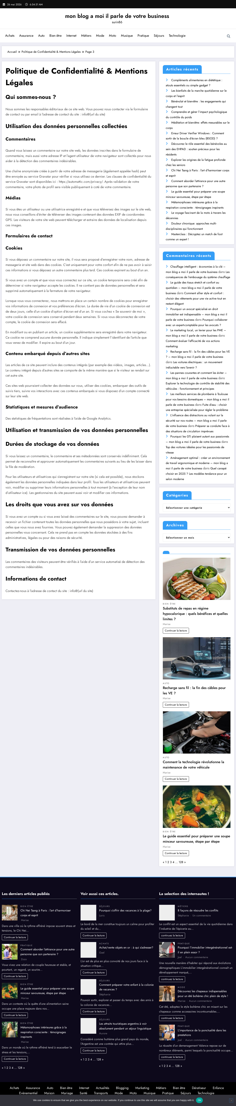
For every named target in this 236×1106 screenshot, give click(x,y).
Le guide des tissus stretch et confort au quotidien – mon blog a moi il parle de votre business (194, 287)
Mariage (67, 1093)
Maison (49, 1093)
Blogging (122, 1088)
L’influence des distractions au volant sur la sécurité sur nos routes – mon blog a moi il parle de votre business (196, 420)
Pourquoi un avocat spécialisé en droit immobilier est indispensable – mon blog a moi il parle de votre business (196, 314)
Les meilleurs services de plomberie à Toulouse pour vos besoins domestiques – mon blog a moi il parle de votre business (197, 399)
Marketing (142, 1088)
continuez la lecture (172, 935)
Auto (41, 35)
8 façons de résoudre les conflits (198, 910)
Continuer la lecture (176, 630)
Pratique (143, 35)
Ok (199, 1100)
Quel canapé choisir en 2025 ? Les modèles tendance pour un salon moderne (196, 473)
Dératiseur (199, 1088)
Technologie (177, 35)
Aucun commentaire (196, 957)
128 (181, 862)
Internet (71, 35)
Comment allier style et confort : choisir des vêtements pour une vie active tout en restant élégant (196, 298)
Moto (112, 35)
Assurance (26, 35)
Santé (83, 1093)
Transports (101, 1093)
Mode (100, 35)
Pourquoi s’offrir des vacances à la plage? (125, 910)
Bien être (55, 35)
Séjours (159, 35)
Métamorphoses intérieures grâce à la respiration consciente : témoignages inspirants (43, 1032)
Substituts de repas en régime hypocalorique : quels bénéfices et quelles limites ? (195, 614)
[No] (231, 1100)
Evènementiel (28, 1093)
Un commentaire (201, 915)
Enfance (218, 1088)
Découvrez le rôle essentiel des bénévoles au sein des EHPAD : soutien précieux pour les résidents (196, 149)
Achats (9, 35)
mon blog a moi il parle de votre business (117, 16)
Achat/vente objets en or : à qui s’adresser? (126, 947)
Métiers (86, 35)
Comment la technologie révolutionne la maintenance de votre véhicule (193, 764)
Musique (127, 35)
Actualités (102, 1088)
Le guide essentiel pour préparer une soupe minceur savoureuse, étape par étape (196, 838)
